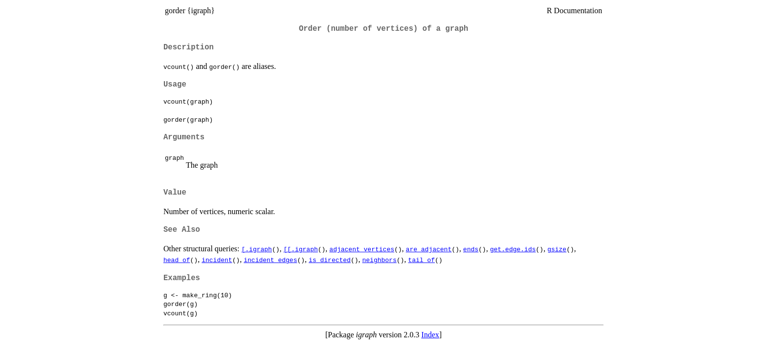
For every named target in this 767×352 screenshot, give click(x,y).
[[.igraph (301, 248)
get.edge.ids (513, 248)
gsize (556, 248)
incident (217, 259)
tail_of (421, 259)
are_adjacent (429, 248)
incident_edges (270, 259)
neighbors (379, 259)
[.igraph (257, 248)
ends (470, 248)
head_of (176, 259)
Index (430, 334)
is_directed (330, 259)
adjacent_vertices (361, 248)
